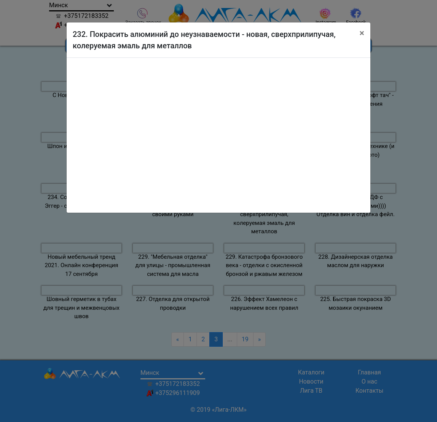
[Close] (361, 33)
